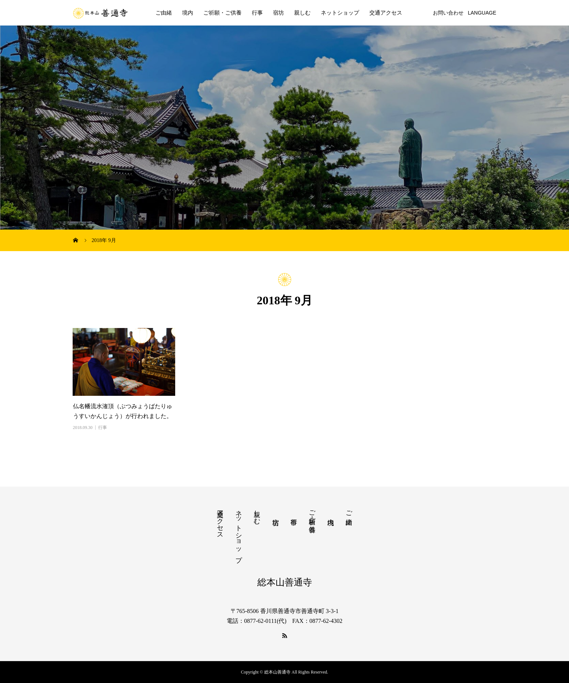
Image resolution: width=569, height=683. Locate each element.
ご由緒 (163, 13)
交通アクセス (385, 13)
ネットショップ (340, 13)
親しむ (302, 13)
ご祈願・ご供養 (222, 13)
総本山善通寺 (284, 582)
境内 (187, 13)
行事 (257, 13)
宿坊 (278, 13)
